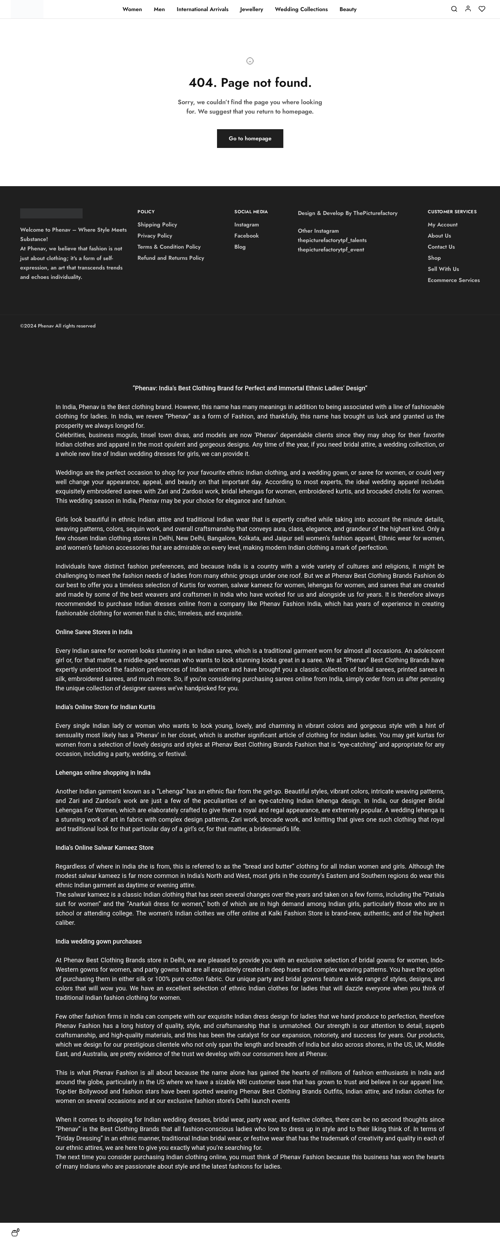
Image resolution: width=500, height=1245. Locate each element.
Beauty (348, 9)
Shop (434, 258)
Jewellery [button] (251, 9)
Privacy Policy (155, 236)
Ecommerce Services (454, 280)
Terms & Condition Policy (169, 247)
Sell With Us (443, 269)
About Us (439, 236)
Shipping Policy (157, 225)
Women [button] (132, 9)
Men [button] (159, 9)
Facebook (246, 236)
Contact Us (441, 247)
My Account (443, 225)
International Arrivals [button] (202, 9)
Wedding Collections (301, 9)
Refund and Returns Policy (171, 258)
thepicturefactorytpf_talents (332, 240)
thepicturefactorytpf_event (331, 250)
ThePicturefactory (375, 213)
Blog (240, 247)
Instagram (246, 225)
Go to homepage (250, 138)
